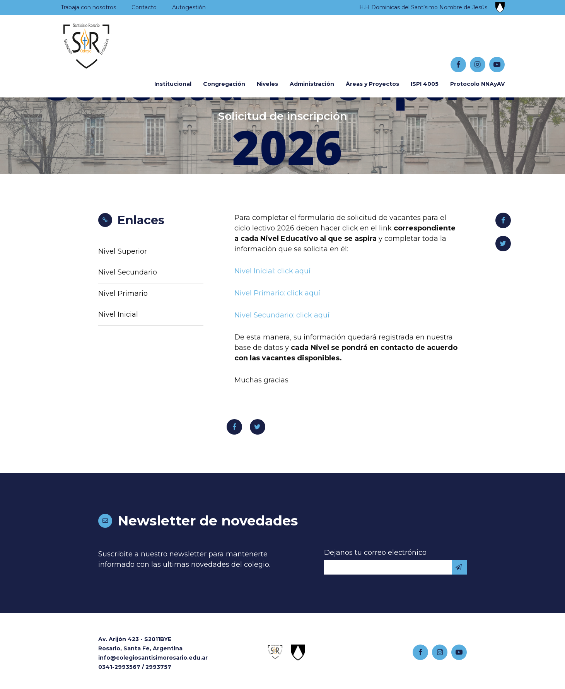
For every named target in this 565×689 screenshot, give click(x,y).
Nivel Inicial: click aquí (272, 271)
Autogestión (189, 7)
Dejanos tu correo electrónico (375, 552)
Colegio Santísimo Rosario (109, 46)
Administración (312, 83)
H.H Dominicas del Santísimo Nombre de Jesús (423, 7)
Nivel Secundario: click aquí (281, 315)
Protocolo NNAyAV (477, 83)
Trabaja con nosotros (88, 7)
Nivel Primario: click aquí (277, 293)
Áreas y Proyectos (372, 83)
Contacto (144, 7)
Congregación (224, 83)
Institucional (172, 83)
